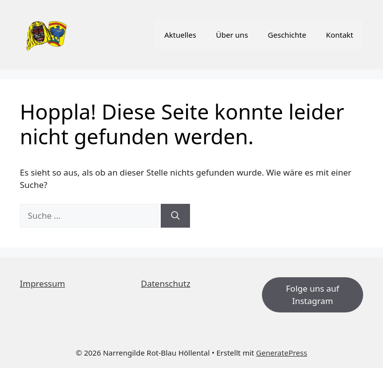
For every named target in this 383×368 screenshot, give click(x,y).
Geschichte (287, 35)
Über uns (232, 35)
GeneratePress (281, 353)
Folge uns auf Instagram (312, 295)
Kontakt (339, 35)
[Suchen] (175, 216)
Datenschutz (166, 283)
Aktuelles (180, 35)
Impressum (42, 283)
